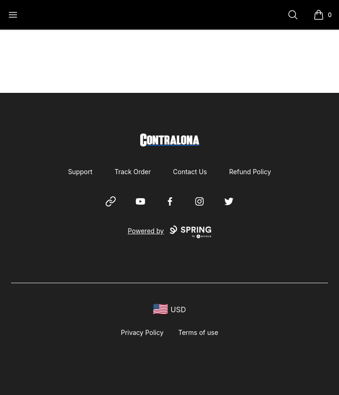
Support (80, 172)
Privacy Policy (142, 332)
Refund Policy (250, 172)
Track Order (132, 172)
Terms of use (198, 332)
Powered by (169, 231)
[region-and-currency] (169, 309)
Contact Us (190, 172)
